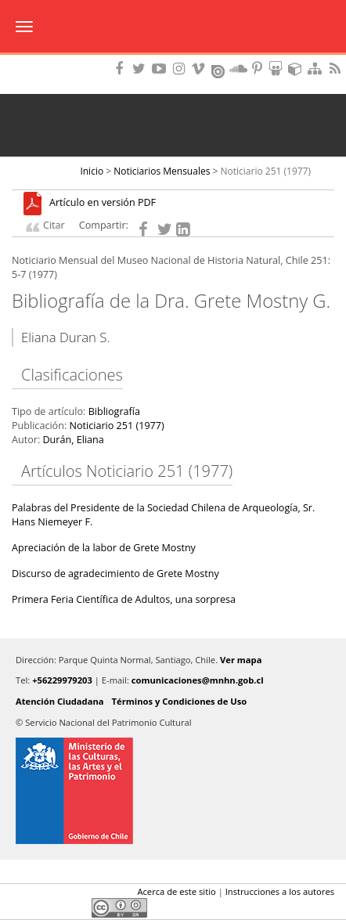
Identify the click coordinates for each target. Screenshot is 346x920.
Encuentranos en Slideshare (278, 68)
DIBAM (173, 58)
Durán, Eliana (72, 439)
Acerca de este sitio (176, 891)
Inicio (91, 171)
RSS (336, 68)
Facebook (21, 895)
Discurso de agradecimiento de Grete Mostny (115, 573)
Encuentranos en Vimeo (200, 68)
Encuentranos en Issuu (219, 69)
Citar (54, 225)
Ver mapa (240, 660)
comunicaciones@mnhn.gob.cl (198, 680)
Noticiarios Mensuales (162, 171)
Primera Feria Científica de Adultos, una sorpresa (124, 599)
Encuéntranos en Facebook (122, 68)
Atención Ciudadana (60, 701)
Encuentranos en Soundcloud (238, 68)
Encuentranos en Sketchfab (297, 68)
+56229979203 (62, 680)
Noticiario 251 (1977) (266, 171)
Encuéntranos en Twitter (141, 68)
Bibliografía (114, 411)
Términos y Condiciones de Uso (179, 701)
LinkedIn (74, 895)
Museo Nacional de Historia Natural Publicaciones (173, 27)
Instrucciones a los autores (279, 891)
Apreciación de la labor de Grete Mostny (104, 547)
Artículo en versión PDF (102, 203)
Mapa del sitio (317, 68)
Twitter (47, 895)
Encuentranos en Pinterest (258, 68)
